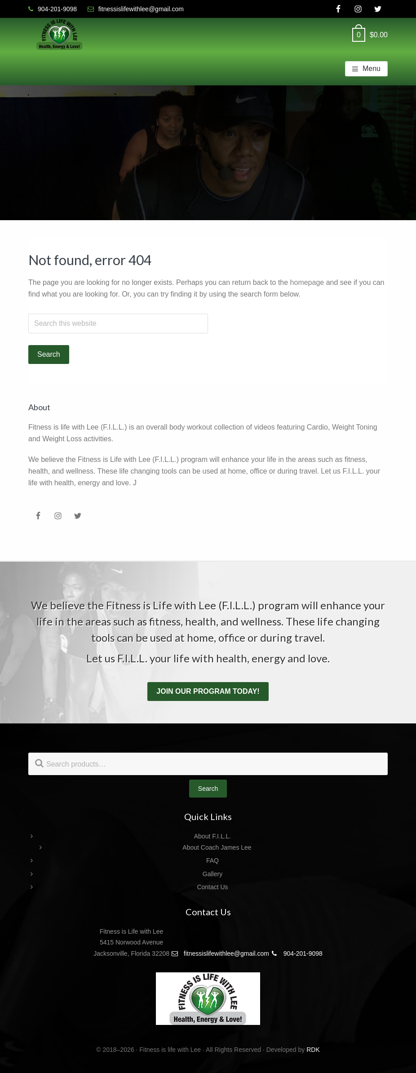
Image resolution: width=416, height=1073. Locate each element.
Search (208, 788)
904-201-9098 (297, 953)
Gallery (212, 874)
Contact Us (212, 887)
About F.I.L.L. (212, 836)
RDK (313, 1049)
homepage (307, 282)
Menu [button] (372, 68)
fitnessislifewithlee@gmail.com (220, 953)
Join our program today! (207, 691)
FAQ (212, 860)
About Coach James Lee (216, 847)
